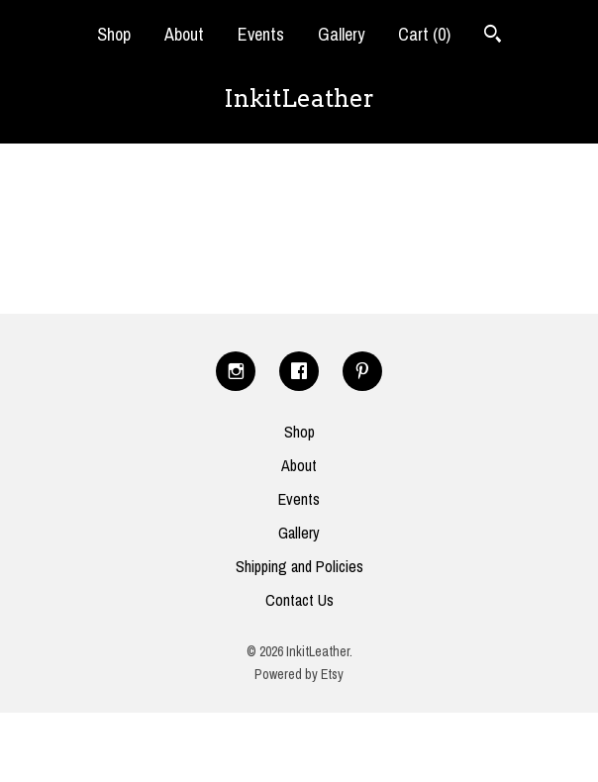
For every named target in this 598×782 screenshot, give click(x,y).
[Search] (492, 36)
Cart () (424, 34)
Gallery (341, 34)
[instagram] (235, 371)
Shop (114, 34)
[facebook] (299, 371)
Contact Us (299, 600)
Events (261, 34)
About (184, 34)
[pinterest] (362, 371)
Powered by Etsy (299, 674)
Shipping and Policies (299, 566)
